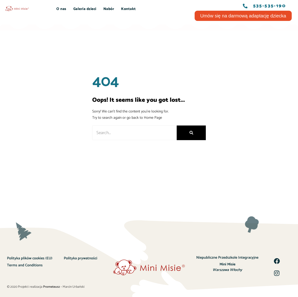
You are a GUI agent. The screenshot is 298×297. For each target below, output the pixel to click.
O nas (61, 9)
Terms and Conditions (25, 265)
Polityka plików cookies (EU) (29, 258)
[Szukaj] (191, 132)
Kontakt (128, 9)
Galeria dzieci (84, 9)
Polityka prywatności (80, 258)
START (43, 9)
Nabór (108, 9)
